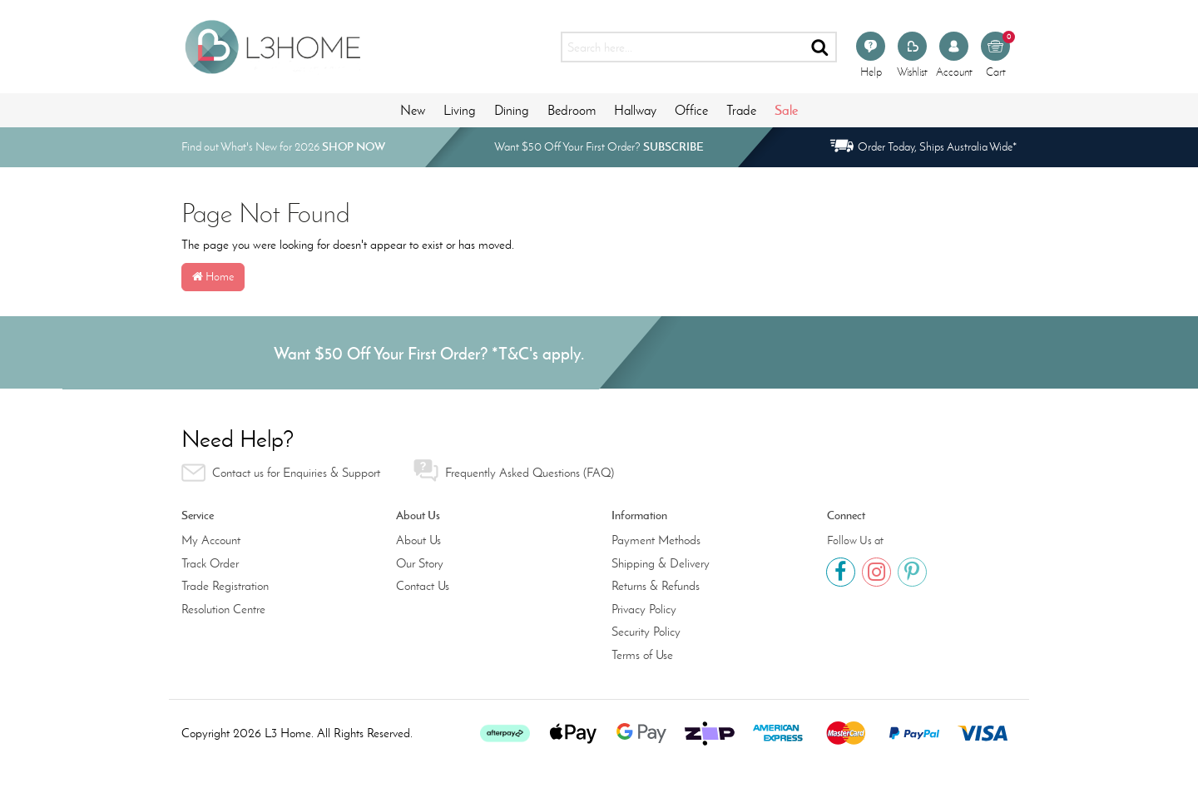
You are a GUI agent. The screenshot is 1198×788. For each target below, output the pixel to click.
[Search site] (820, 47)
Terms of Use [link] (642, 654)
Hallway (635, 110)
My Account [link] (210, 540)
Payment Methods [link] (655, 540)
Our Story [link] (419, 563)
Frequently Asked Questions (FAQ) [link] (513, 470)
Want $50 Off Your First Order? (599, 147)
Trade (741, 110)
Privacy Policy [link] (643, 609)
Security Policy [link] (646, 631)
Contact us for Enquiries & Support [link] (280, 472)
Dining (511, 110)
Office (691, 110)
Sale (786, 110)
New (412, 110)
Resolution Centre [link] (223, 609)
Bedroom (571, 110)
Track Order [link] (210, 563)
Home (213, 277)
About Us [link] (418, 540)
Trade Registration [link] (225, 585)
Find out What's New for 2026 (283, 147)
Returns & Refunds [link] (655, 585)
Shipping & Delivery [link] (660, 563)
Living (459, 110)
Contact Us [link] (422, 585)
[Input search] (682, 47)
